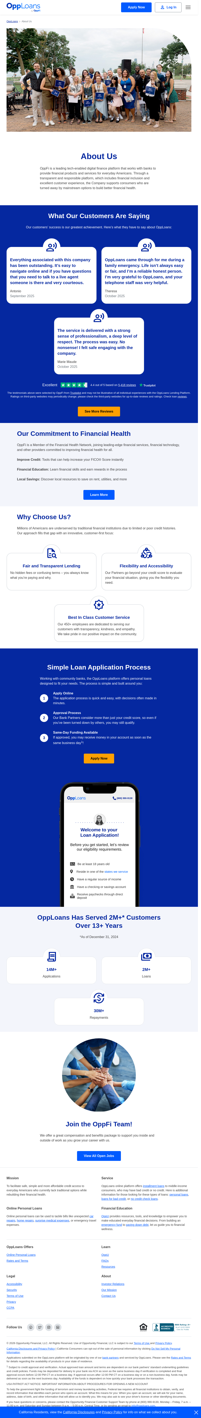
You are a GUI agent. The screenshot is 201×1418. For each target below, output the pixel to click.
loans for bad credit (113, 1198)
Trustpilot (75, 392)
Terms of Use (15, 1296)
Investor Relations (112, 1284)
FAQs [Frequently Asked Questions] (105, 1260)
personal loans (178, 1194)
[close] (196, 1412)
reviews (182, 396)
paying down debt (137, 1224)
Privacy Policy (112, 1412)
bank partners (110, 1357)
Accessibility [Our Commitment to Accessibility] (14, 1284)
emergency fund (111, 1224)
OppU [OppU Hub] (105, 1216)
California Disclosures (79, 1412)
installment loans (153, 1186)
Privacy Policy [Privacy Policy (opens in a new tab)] (163, 1343)
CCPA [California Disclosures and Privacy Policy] (10, 1307)
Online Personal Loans (21, 1254)
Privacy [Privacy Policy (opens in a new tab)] (11, 1301)
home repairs (25, 1220)
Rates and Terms (17, 1260)
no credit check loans (144, 1198)
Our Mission (109, 1290)
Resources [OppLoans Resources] (108, 1266)
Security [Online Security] (12, 1290)
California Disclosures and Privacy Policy (31, 1348)
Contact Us (108, 1296)
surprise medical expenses (52, 1220)
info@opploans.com (143, 1405)
